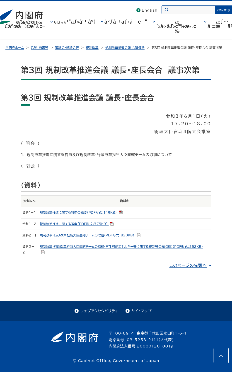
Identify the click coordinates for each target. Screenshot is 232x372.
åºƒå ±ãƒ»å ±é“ (125, 21)
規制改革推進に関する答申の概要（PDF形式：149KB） (81, 212)
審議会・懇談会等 (67, 47)
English (150, 10)
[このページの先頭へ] (221, 355)
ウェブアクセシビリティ (99, 311)
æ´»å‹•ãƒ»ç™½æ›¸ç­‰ (177, 26)
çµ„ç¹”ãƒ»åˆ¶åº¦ (74, 21)
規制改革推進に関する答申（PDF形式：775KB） (77, 224)
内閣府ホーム (14, 47)
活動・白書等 (39, 47)
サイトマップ (141, 311)
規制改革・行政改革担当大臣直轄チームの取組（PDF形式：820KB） (90, 235)
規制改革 (92, 47)
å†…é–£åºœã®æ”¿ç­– (25, 23)
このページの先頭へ (188, 265)
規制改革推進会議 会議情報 (125, 47)
